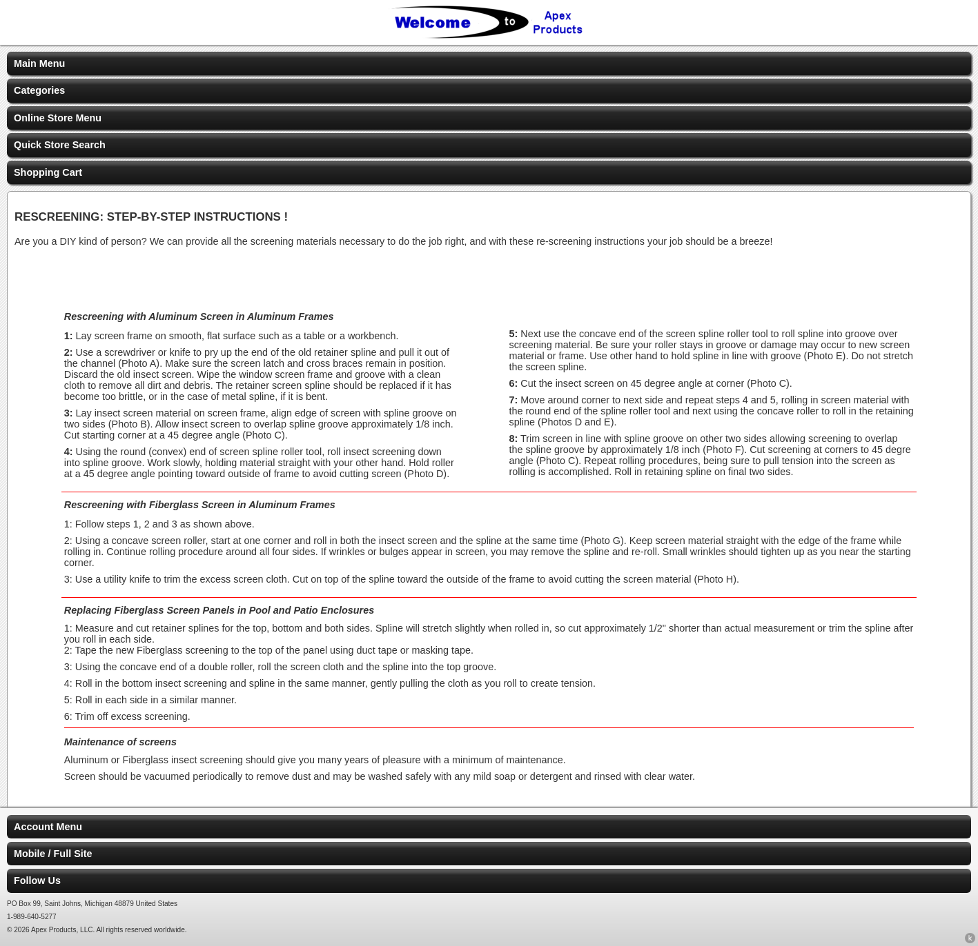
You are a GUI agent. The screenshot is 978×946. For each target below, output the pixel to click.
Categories (39, 90)
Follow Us (37, 880)
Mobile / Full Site (53, 853)
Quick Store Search (60, 144)
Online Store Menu (57, 117)
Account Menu (48, 826)
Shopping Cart (48, 172)
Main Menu (39, 63)
